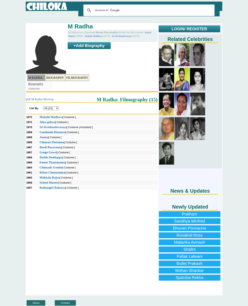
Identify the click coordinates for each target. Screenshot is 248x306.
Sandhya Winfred (189, 221)
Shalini (190, 249)
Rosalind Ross (190, 235)
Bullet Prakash (190, 263)
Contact (65, 302)
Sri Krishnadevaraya (121, 36)
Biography (55, 77)
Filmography (77, 77)
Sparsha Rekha (190, 277)
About (36, 302)
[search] (148, 10)
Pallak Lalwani (190, 256)
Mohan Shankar (189, 270)
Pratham (189, 214)
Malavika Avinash (189, 242)
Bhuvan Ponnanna (189, 228)
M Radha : (36, 77)
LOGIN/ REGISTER (189, 29)
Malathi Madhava (93, 36)
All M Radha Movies (39, 99)
